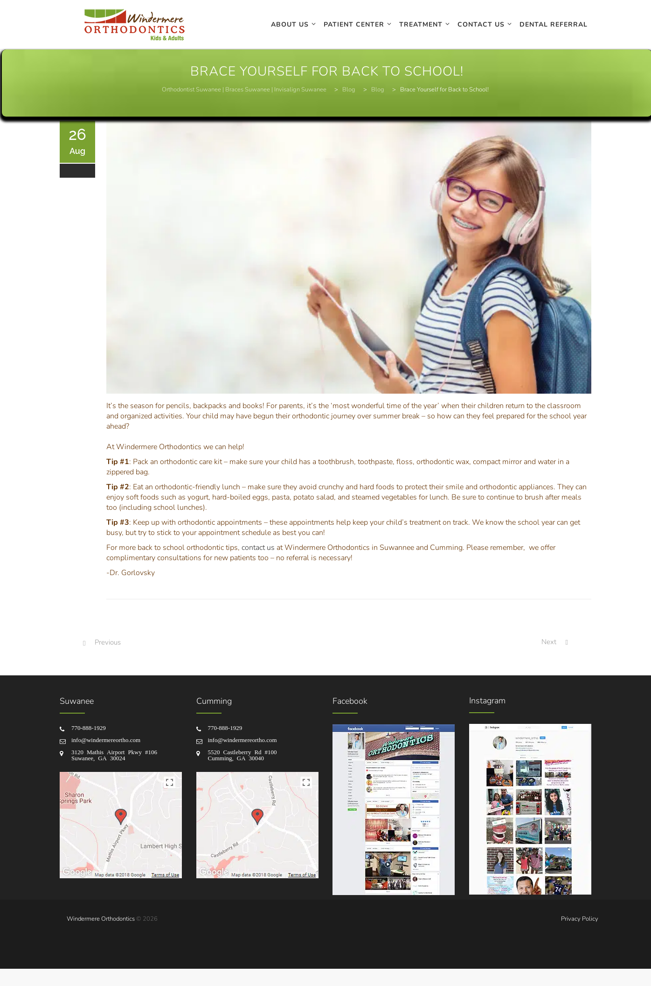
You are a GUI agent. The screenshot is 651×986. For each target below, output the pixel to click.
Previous (108, 642)
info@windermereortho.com (105, 739)
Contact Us (481, 24)
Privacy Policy (579, 919)
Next (548, 641)
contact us (258, 547)
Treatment (421, 24)
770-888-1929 (88, 727)
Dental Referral (553, 24)
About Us (290, 24)
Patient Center (354, 24)
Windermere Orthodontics (101, 919)
